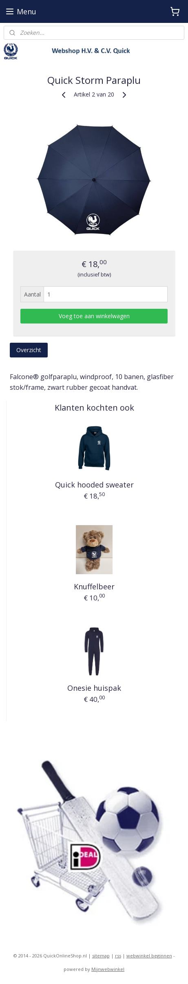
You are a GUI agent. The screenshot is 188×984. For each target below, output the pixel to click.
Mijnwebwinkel (107, 969)
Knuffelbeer (94, 586)
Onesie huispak (94, 688)
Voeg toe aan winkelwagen (94, 316)
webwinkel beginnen (149, 956)
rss (118, 956)
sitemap (101, 956)
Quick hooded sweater (94, 485)
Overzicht (28, 350)
